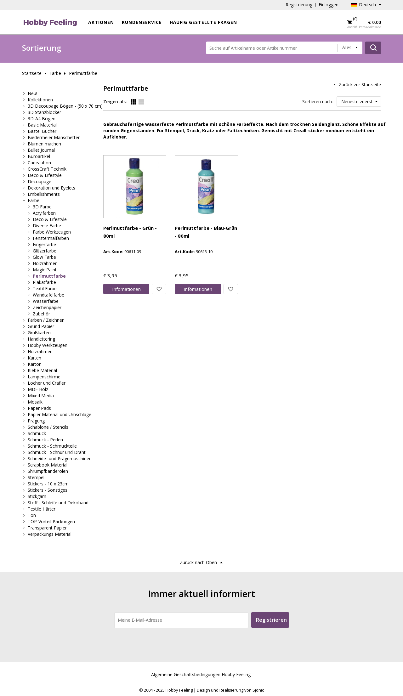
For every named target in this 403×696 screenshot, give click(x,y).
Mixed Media (41, 396)
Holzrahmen (45, 263)
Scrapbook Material (47, 465)
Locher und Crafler (46, 383)
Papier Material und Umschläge (59, 414)
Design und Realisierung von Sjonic (230, 690)
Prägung (36, 421)
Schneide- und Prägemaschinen (60, 458)
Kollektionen (40, 100)
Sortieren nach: (317, 102)
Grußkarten (39, 333)
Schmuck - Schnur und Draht (57, 452)
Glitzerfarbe (44, 251)
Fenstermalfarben (51, 238)
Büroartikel (39, 156)
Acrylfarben (44, 213)
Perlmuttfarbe (83, 73)
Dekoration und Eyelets (51, 188)
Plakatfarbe (44, 282)
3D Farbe (42, 207)
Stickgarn (37, 496)
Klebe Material (42, 370)
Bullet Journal (41, 150)
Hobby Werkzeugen (47, 345)
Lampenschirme (44, 377)
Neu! (32, 93)
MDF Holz (38, 389)
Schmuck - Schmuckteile (52, 446)
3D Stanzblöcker (44, 112)
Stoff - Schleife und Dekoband (58, 503)
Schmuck (37, 433)
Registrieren (271, 619)
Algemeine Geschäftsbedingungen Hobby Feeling (201, 674)
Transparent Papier (47, 528)
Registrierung (299, 5)
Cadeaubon (39, 163)
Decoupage (39, 181)
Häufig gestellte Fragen (203, 22)
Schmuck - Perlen (45, 440)
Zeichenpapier (47, 307)
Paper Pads (39, 408)
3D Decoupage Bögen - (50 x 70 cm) (65, 106)
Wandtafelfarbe (48, 295)
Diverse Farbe (47, 226)
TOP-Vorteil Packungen (51, 521)
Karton (35, 364)
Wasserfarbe (46, 301)
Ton (32, 515)
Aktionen (101, 22)
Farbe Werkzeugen (52, 232)
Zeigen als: (115, 102)
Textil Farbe (45, 288)
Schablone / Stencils (48, 427)
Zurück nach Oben (198, 562)
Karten (34, 358)
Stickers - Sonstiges (47, 490)
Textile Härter (41, 509)
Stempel (36, 477)
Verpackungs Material (49, 534)
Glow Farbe (44, 257)
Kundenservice (142, 22)
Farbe (55, 73)
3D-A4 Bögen (41, 119)
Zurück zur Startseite (360, 85)
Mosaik (35, 402)
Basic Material (42, 125)
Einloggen (328, 5)
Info (126, 289)
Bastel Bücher (42, 131)
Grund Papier (41, 326)
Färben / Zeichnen (46, 320)
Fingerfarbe (44, 244)
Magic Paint (45, 270)
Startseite (32, 73)
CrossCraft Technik (47, 169)
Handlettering (41, 339)
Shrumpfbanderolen (48, 471)
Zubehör (41, 314)
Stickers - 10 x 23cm (48, 484)
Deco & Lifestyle (45, 175)
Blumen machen (44, 144)
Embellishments (44, 194)
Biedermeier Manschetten (54, 137)
